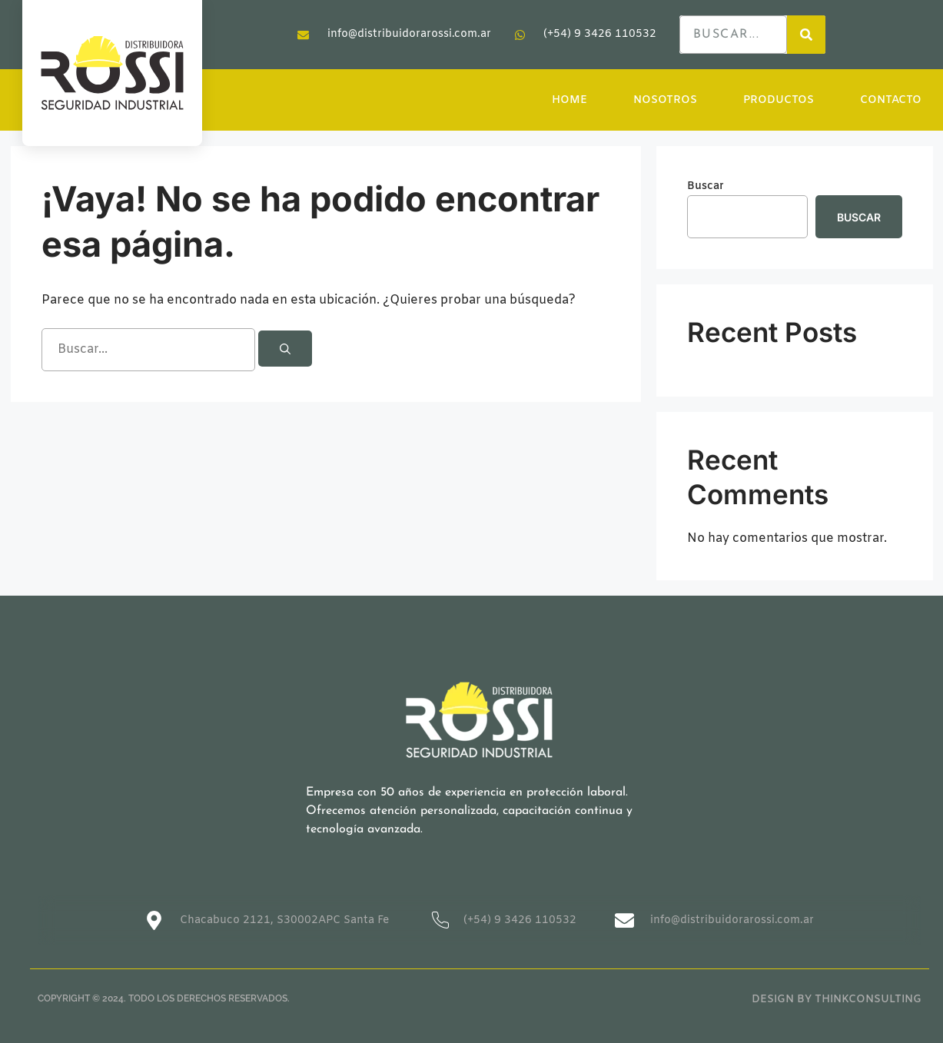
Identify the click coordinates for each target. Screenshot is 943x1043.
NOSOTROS (665, 100)
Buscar (705, 186)
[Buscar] (285, 349)
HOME (569, 100)
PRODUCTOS (778, 100)
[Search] (806, 34)
